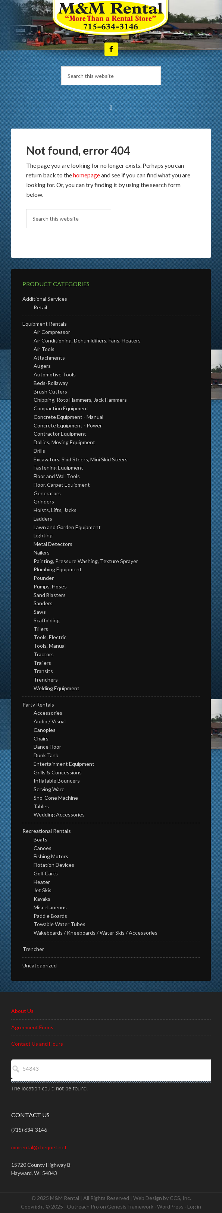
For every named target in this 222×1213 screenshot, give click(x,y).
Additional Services (44, 299)
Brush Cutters (50, 391)
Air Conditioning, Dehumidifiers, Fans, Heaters (87, 340)
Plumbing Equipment (58, 569)
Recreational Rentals (46, 831)
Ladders (43, 518)
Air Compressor (52, 332)
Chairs (41, 738)
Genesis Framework (130, 1206)
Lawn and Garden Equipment (67, 527)
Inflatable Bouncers (57, 780)
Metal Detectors (53, 544)
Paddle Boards (50, 916)
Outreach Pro (83, 1206)
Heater (42, 882)
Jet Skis (42, 890)
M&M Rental (64, 1198)
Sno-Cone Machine (56, 798)
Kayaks (42, 898)
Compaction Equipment (61, 408)
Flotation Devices (54, 865)
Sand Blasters (50, 595)
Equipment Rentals (44, 323)
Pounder (44, 578)
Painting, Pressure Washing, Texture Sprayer (86, 561)
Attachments (49, 357)
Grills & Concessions (58, 772)
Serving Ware (49, 789)
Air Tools (44, 349)
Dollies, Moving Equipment (64, 442)
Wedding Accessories (59, 814)
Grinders (44, 501)
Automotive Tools (55, 374)
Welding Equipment (56, 688)
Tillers (41, 629)
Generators (47, 493)
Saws (40, 612)
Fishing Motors (51, 856)
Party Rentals (38, 704)
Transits (43, 671)
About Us (22, 1011)
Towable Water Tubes (59, 924)
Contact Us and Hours (37, 1043)
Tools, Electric (50, 637)
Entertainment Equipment (64, 764)
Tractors (44, 654)
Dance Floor (47, 746)
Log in (194, 1206)
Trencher (33, 949)
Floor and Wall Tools (57, 476)
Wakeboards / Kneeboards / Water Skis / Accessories (95, 932)
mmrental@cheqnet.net (39, 1147)
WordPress (170, 1206)
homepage (86, 175)
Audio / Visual (50, 721)
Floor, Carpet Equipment (62, 484)
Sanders (43, 603)
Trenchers (46, 679)
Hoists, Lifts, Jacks (55, 510)
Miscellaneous (50, 907)
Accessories (48, 713)
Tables (41, 806)
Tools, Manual (50, 645)
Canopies (45, 730)
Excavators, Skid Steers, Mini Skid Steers (81, 459)
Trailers (42, 663)
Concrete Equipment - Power (68, 425)
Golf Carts (46, 873)
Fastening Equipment (58, 467)
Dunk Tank (46, 755)
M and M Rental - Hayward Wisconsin (111, 18)
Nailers (42, 552)
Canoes (42, 848)
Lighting (43, 535)
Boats (40, 839)
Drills (39, 451)
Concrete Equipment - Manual (68, 417)
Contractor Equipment (60, 433)
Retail (40, 307)
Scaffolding (47, 620)
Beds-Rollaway (51, 383)
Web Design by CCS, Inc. (162, 1198)
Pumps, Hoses (50, 586)
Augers (42, 366)
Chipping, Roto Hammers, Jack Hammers (80, 400)
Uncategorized (39, 965)
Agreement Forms (32, 1027)
